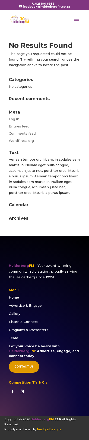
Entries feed (19, 126)
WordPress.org (21, 141)
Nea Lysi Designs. (49, 429)
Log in (14, 119)
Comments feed (22, 133)
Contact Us (24, 366)
